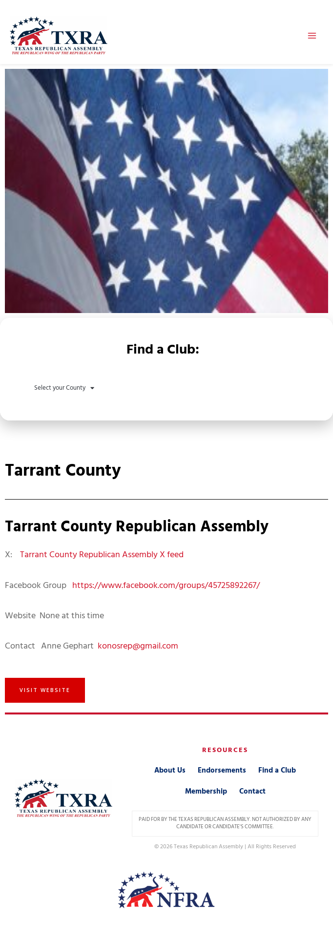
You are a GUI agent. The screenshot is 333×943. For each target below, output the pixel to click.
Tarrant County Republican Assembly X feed (102, 554)
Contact (252, 791)
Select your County (64, 388)
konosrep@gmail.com (138, 646)
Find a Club (277, 770)
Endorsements (222, 770)
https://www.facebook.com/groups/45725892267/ (166, 585)
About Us (170, 770)
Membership (206, 791)
